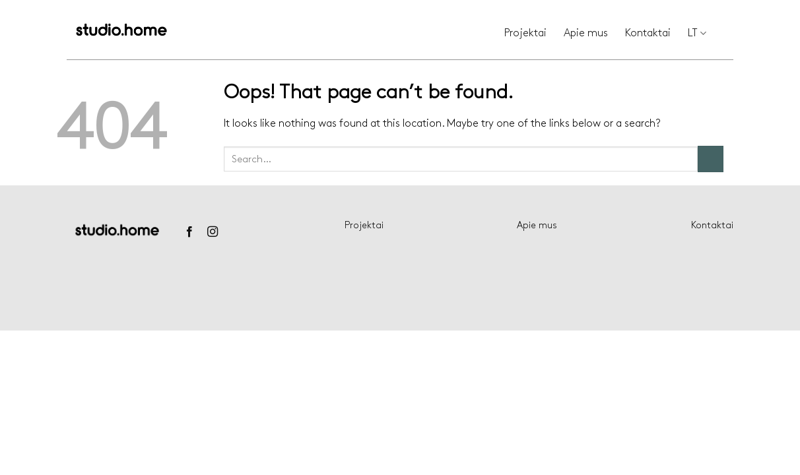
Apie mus (586, 33)
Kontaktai (648, 33)
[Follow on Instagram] (212, 232)
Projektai (525, 33)
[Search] (728, 33)
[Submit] (710, 159)
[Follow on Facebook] (188, 232)
